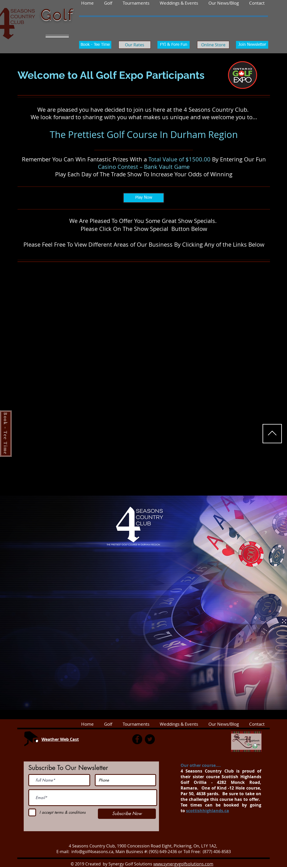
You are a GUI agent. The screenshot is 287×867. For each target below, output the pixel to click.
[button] (257, 3)
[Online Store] (213, 45)
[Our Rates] (135, 45)
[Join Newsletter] (252, 45)
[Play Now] (143, 198)
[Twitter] (150, 739)
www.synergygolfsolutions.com (183, 864)
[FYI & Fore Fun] (173, 45)
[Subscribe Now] (127, 814)
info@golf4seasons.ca (92, 851)
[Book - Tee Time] (95, 45)
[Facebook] (137, 739)
